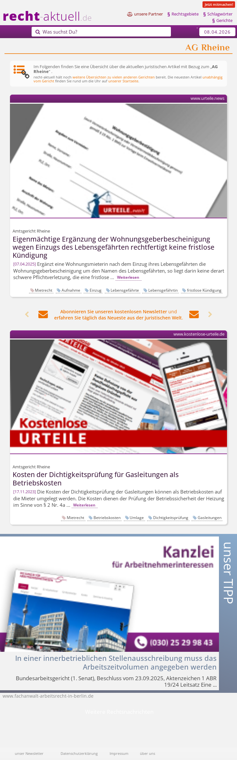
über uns (147, 753)
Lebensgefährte (125, 290)
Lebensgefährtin (163, 290)
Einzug (96, 290)
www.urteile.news (207, 98)
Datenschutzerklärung (79, 753)
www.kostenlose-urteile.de (198, 334)
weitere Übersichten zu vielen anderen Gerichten (114, 77)
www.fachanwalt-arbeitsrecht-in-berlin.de (48, 696)
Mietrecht (43, 290)
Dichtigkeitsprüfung (170, 517)
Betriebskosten (107, 517)
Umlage (137, 517)
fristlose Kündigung (204, 290)
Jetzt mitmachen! (219, 4)
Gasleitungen (210, 517)
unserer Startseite (123, 80)
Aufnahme (71, 290)
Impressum (119, 753)
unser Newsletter (29, 753)
